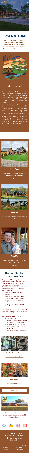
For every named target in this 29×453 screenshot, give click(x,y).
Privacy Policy (20, 449)
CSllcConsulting (6, 449)
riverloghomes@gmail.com (14, 435)
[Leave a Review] (15, 390)
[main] (14, 41)
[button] (2, 2)
